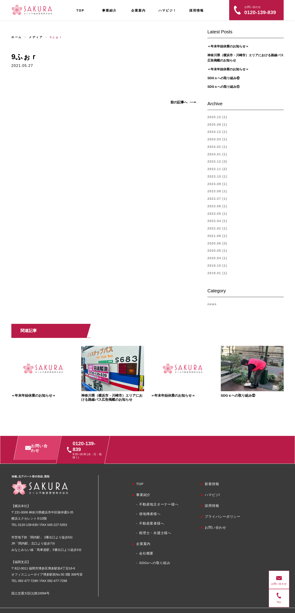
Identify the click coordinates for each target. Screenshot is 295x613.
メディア (36, 37)
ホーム (16, 37)
